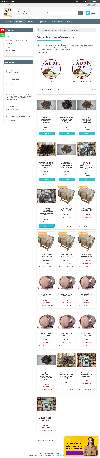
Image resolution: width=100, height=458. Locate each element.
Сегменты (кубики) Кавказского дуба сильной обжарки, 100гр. (46, 164)
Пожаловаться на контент (63, 455)
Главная (9, 22)
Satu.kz (59, 453)
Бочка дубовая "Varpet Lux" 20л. (66, 255)
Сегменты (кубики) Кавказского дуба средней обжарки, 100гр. (66, 375)
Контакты (32, 22)
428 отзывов (82, 1)
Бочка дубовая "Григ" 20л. (46, 334)
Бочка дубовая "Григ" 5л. (46, 294)
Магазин (19, 22)
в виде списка (95, 89)
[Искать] (80, 13)
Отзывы (70, 22)
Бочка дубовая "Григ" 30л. (66, 334)
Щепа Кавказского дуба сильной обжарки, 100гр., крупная (66, 120)
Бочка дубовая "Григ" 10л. (66, 294)
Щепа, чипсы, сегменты (82, 81)
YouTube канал (57, 22)
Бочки (51, 81)
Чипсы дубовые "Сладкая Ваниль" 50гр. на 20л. (46, 418)
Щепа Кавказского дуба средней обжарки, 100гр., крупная (46, 120)
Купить (46, 133)
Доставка (43, 22)
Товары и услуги (46, 30)
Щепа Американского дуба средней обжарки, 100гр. (86, 120)
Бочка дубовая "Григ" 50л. (86, 334)
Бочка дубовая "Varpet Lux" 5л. (66, 209)
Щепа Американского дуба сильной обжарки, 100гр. (66, 164)
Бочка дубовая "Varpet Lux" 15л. (46, 255)
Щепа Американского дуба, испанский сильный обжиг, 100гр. (46, 376)
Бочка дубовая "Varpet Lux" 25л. (86, 255)
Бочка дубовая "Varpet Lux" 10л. (86, 209)
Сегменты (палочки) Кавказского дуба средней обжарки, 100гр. (46, 212)
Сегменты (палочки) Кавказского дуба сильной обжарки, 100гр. (86, 165)
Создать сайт (4, 1)
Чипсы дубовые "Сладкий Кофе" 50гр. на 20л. (87, 374)
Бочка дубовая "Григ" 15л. (86, 294)
